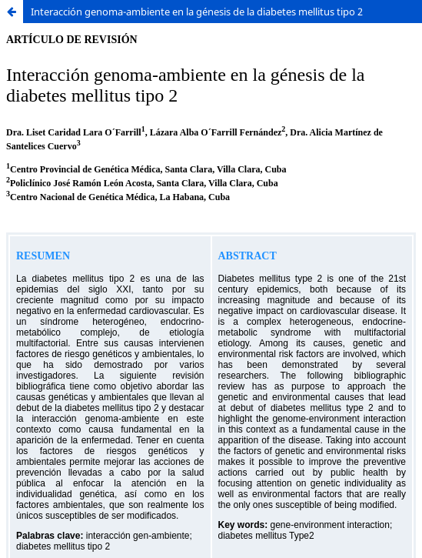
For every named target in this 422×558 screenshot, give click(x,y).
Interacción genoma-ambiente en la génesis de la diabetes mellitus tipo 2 (197, 11)
